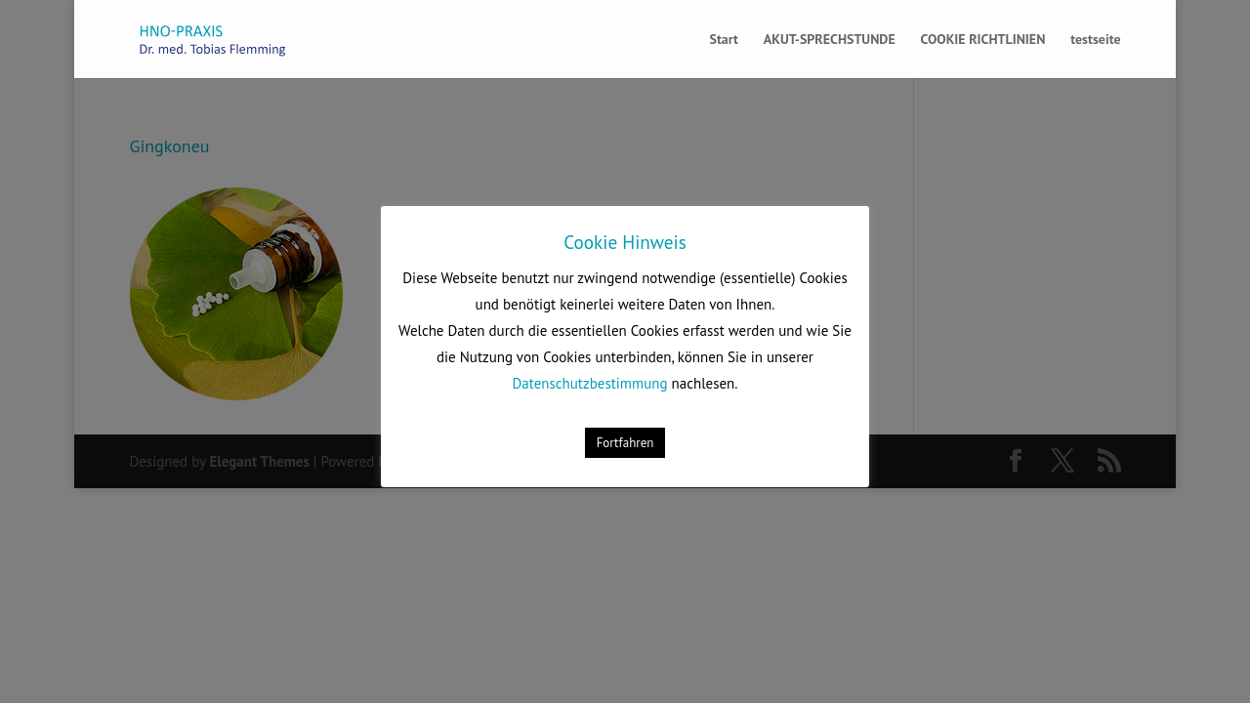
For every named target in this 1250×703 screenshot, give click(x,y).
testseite (1095, 40)
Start (723, 40)
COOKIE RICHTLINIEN (983, 40)
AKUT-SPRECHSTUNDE (830, 40)
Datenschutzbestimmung (590, 383)
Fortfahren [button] (625, 442)
